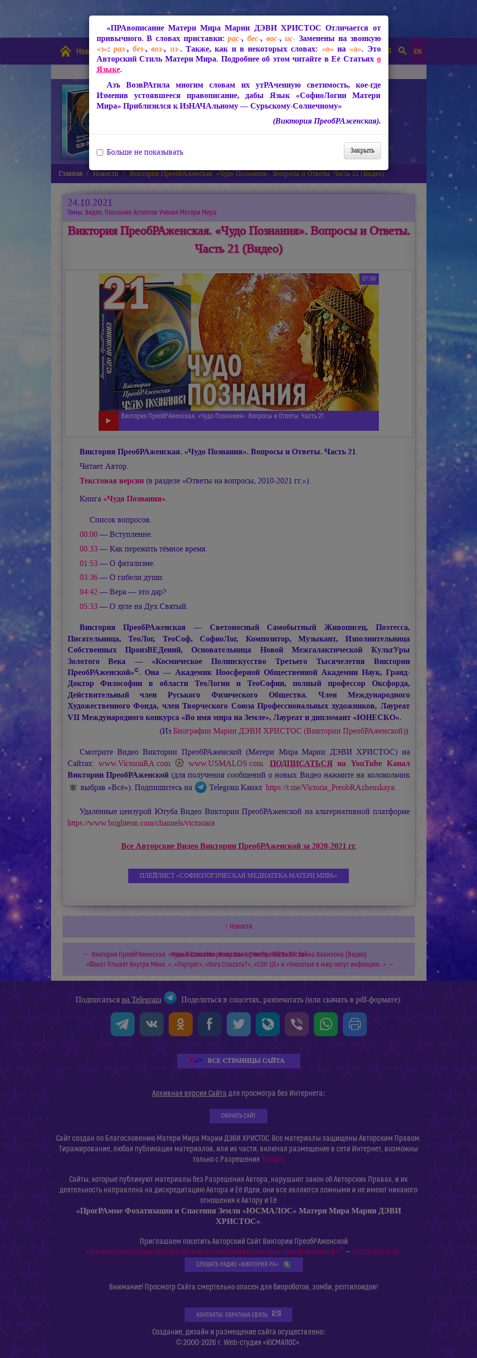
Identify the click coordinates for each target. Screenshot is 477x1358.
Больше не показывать (140, 152)
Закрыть (362, 150)
